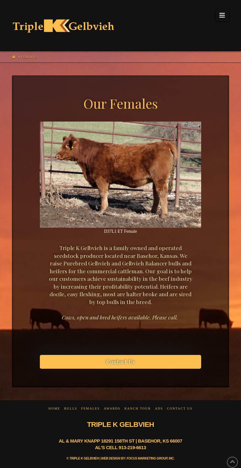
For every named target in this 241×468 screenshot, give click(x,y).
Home (54, 408)
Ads (159, 408)
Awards (112, 408)
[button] (222, 15)
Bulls (70, 408)
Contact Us (180, 408)
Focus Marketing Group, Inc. (151, 458)
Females (90, 408)
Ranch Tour (138, 408)
